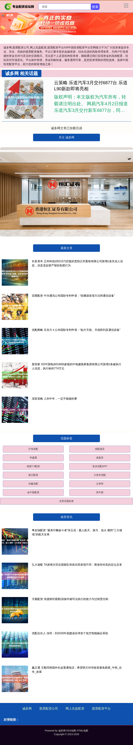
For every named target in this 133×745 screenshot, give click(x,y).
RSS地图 (71, 730)
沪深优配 (33, 449)
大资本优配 (100, 475)
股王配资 (33, 475)
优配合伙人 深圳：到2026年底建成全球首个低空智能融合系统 (70, 633)
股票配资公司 (48, 708)
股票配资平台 (101, 708)
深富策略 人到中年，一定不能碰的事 (54, 398)
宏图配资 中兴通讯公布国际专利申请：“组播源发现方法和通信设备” (73, 295)
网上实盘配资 (75, 708)
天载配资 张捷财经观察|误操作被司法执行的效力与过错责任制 (70, 599)
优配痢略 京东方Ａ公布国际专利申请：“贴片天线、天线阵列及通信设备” (76, 329)
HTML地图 (82, 730)
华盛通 (33, 457)
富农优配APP (99, 466)
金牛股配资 (33, 492)
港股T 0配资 (33, 466)
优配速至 (100, 449)
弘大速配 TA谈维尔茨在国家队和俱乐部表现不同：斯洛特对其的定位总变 (77, 564)
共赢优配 (33, 483)
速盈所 (99, 457)
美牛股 (99, 492)
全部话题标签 (66, 501)
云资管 (99, 483)
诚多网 (27, 708)
